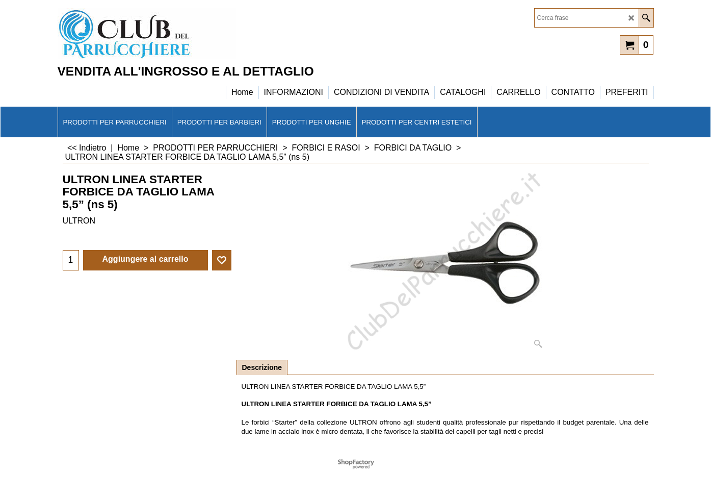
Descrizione (262, 367)
